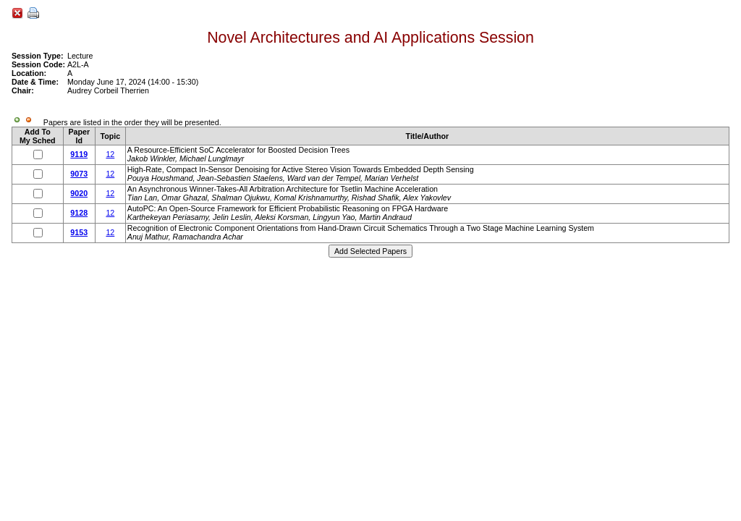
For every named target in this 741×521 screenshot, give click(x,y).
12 (110, 154)
